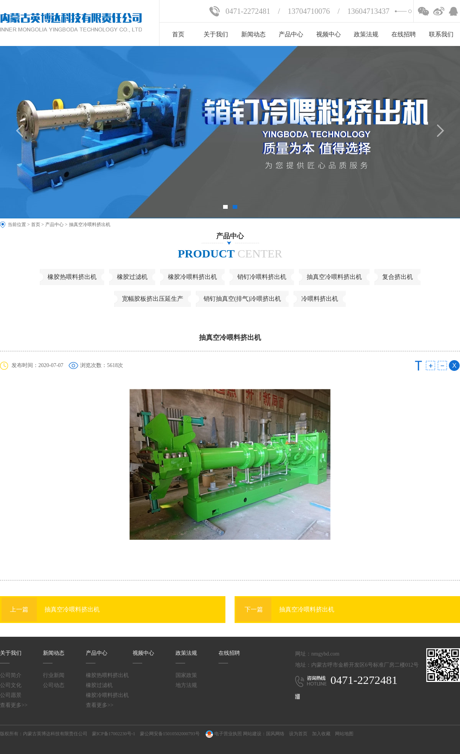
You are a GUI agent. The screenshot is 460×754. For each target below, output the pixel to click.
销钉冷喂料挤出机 (261, 277)
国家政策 (186, 675)
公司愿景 (10, 695)
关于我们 (216, 34)
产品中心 (291, 34)
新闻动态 (253, 34)
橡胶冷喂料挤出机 (192, 277)
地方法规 (186, 685)
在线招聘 (403, 34)
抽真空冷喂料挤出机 (89, 224)
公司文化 (10, 685)
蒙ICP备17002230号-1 (113, 733)
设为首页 (298, 733)
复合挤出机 (397, 277)
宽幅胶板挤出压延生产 (152, 298)
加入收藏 (321, 733)
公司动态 (53, 685)
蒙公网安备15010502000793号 (170, 733)
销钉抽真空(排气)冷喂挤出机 (242, 298)
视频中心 (328, 34)
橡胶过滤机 (132, 277)
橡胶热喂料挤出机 (72, 277)
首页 (178, 34)
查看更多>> (14, 705)
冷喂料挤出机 (319, 298)
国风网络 (275, 733)
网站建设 (252, 733)
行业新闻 (53, 675)
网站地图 (344, 733)
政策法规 (366, 34)
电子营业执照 (223, 733)
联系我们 (441, 34)
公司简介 (10, 675)
